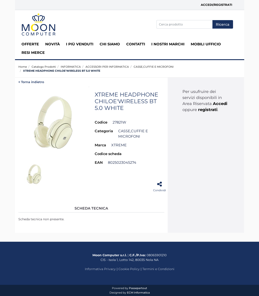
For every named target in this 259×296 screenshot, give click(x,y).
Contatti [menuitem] (135, 44)
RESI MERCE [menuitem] (33, 52)
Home (22, 66)
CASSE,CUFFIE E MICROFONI (154, 66)
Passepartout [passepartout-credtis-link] (138, 288)
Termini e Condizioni (158, 269)
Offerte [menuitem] (30, 44)
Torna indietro (31, 82)
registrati (207, 109)
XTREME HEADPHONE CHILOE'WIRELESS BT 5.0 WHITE (61, 70)
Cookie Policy (129, 269)
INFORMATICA (71, 66)
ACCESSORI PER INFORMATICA (107, 66)
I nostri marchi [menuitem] (167, 44)
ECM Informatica (138, 292)
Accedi (220, 103)
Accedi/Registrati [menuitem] (216, 4)
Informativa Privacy (100, 269)
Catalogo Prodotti (44, 66)
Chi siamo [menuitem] (110, 44)
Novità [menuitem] (52, 44)
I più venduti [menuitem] (79, 44)
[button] (222, 24)
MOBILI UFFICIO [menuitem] (206, 44)
